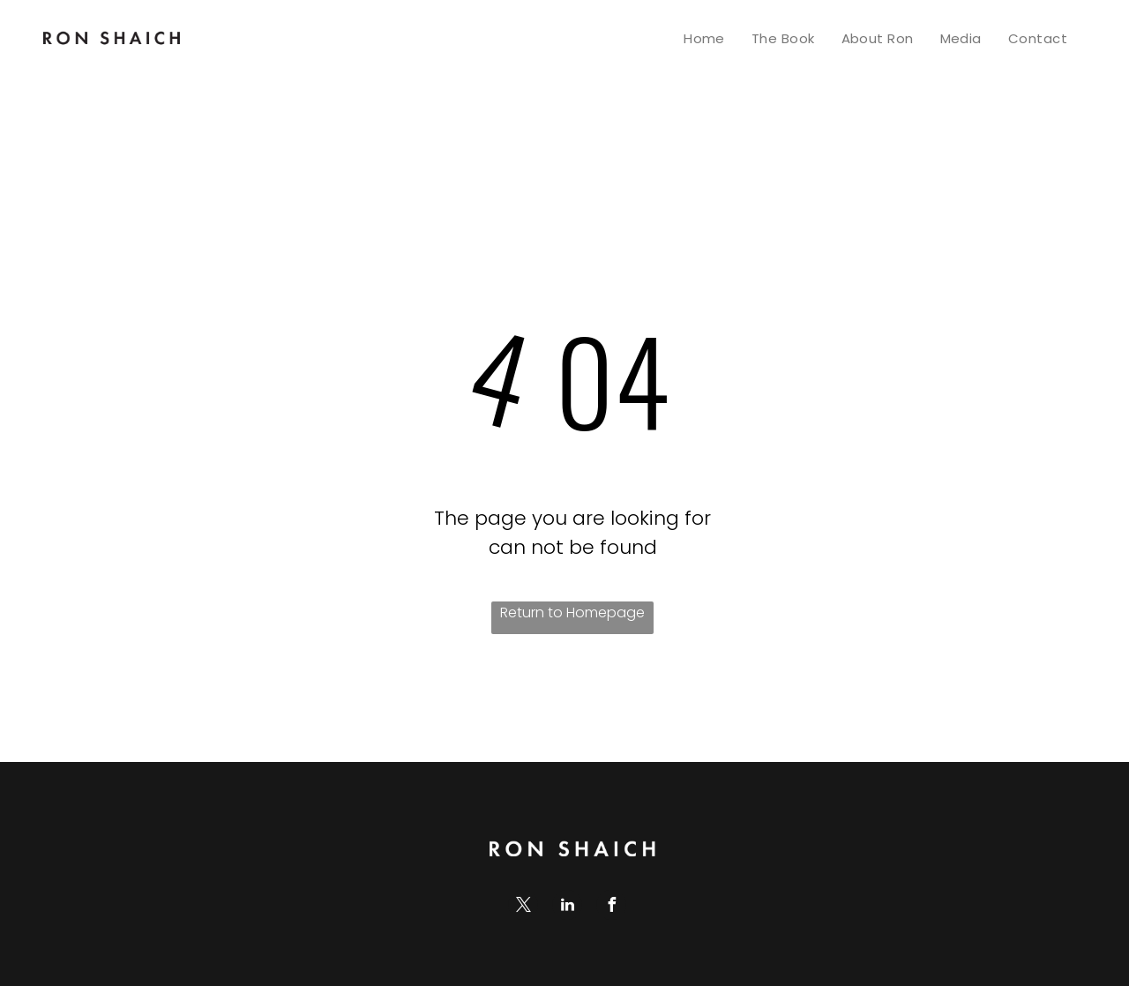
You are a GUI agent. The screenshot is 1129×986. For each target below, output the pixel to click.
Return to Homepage (572, 612)
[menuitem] (704, 38)
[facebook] (611, 907)
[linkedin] (567, 907)
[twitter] (523, 907)
